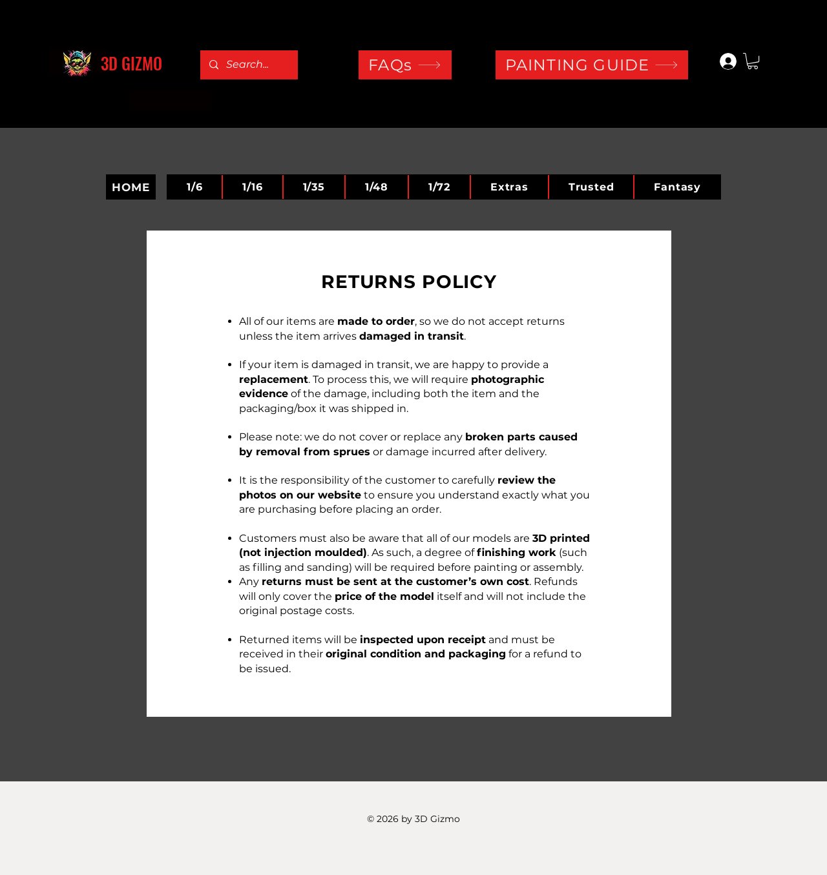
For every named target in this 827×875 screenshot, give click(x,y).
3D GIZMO (131, 63)
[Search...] (248, 64)
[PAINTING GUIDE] (592, 64)
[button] (752, 61)
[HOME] (131, 187)
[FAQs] (405, 64)
